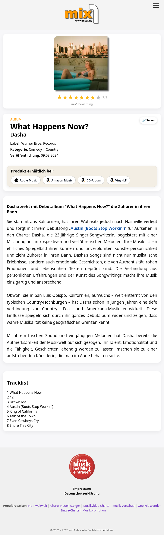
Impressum (82, 488)
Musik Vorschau (124, 506)
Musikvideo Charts (96, 506)
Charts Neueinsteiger (65, 506)
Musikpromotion (94, 510)
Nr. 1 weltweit (37, 506)
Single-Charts (70, 510)
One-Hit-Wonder (149, 506)
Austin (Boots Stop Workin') (98, 228)
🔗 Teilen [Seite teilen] (148, 120)
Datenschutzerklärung (82, 493)
